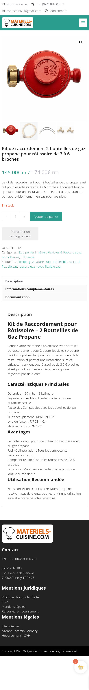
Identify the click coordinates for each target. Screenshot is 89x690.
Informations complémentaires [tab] (29, 289)
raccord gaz (27, 266)
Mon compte (58, 11)
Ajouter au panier (46, 216)
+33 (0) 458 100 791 (50, 4)
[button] (80, 42)
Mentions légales (13, 606)
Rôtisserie (27, 257)
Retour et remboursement (20, 611)
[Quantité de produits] (15, 216)
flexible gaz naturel (31, 262)
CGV (5, 602)
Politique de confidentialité (20, 597)
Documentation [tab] (17, 297)
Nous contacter (17, 4)
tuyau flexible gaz (48, 266)
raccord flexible (56, 262)
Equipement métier (32, 252)
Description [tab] (14, 281)
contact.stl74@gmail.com (23, 11)
